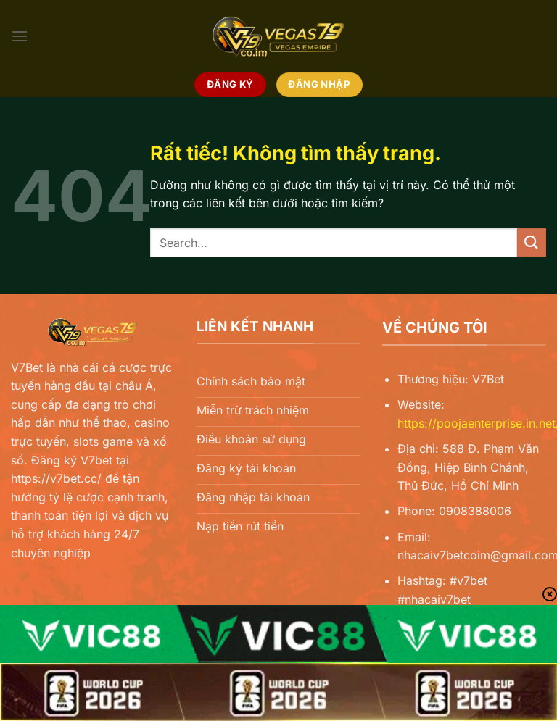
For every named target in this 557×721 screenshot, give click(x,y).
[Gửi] (531, 242)
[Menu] (19, 36)
